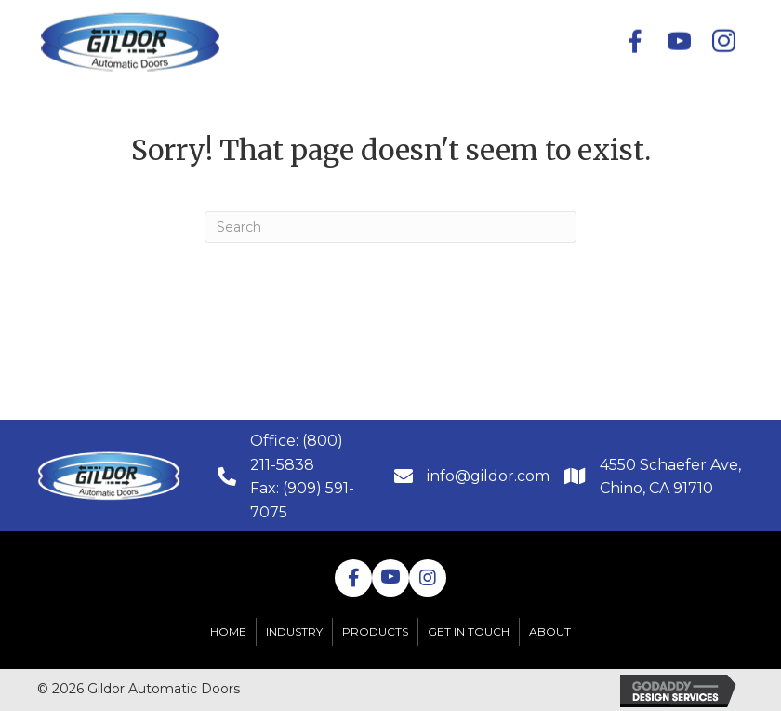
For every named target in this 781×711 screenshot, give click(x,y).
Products (375, 631)
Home (228, 631)
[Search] (390, 227)
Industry (294, 631)
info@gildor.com (488, 476)
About (550, 631)
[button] (390, 41)
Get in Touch (469, 631)
